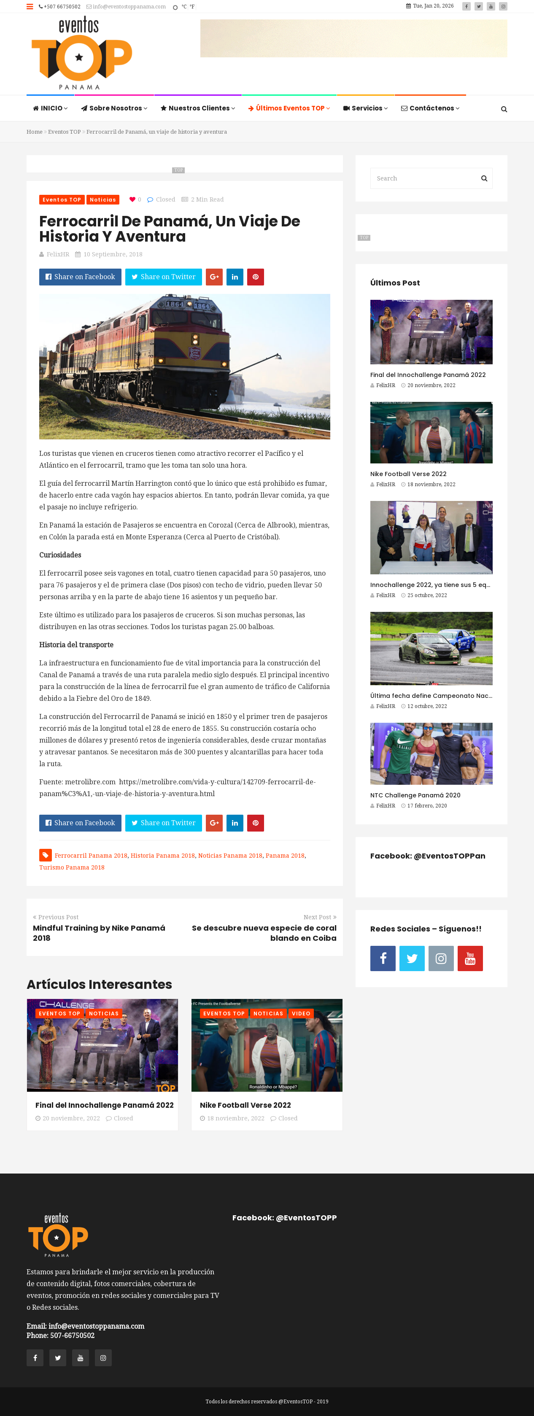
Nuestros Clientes (198, 108)
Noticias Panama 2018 (230, 855)
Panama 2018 (285, 855)
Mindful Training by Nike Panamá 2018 (99, 933)
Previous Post (55, 917)
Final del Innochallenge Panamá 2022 (104, 1105)
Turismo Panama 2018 (72, 867)
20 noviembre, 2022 (67, 1118)
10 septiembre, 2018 (113, 254)
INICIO (50, 108)
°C (183, 7)
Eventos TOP (64, 132)
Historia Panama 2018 (163, 855)
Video (301, 1013)
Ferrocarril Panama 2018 (91, 855)
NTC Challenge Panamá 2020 (415, 795)
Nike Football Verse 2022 (245, 1105)
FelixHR (58, 254)
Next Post (320, 917)
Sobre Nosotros (114, 108)
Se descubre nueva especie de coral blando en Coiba (264, 933)
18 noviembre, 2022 (232, 1118)
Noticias (103, 199)
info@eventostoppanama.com (126, 7)
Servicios (365, 108)
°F (191, 7)
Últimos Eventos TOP (289, 108)
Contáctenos (430, 108)
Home (35, 132)
